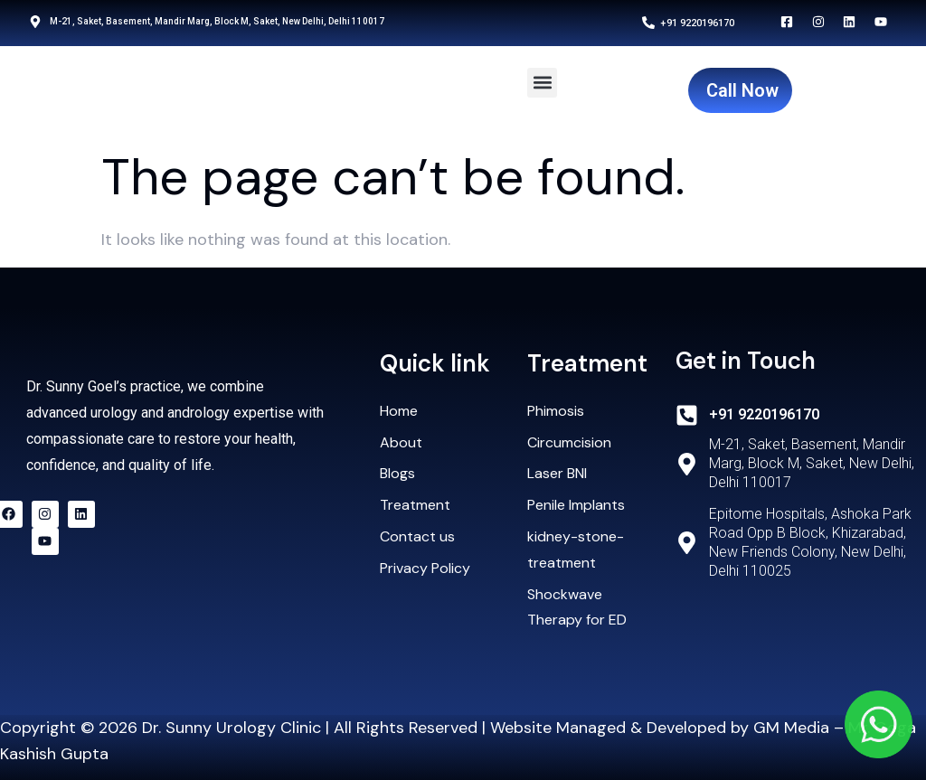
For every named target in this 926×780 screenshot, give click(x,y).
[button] (542, 83)
